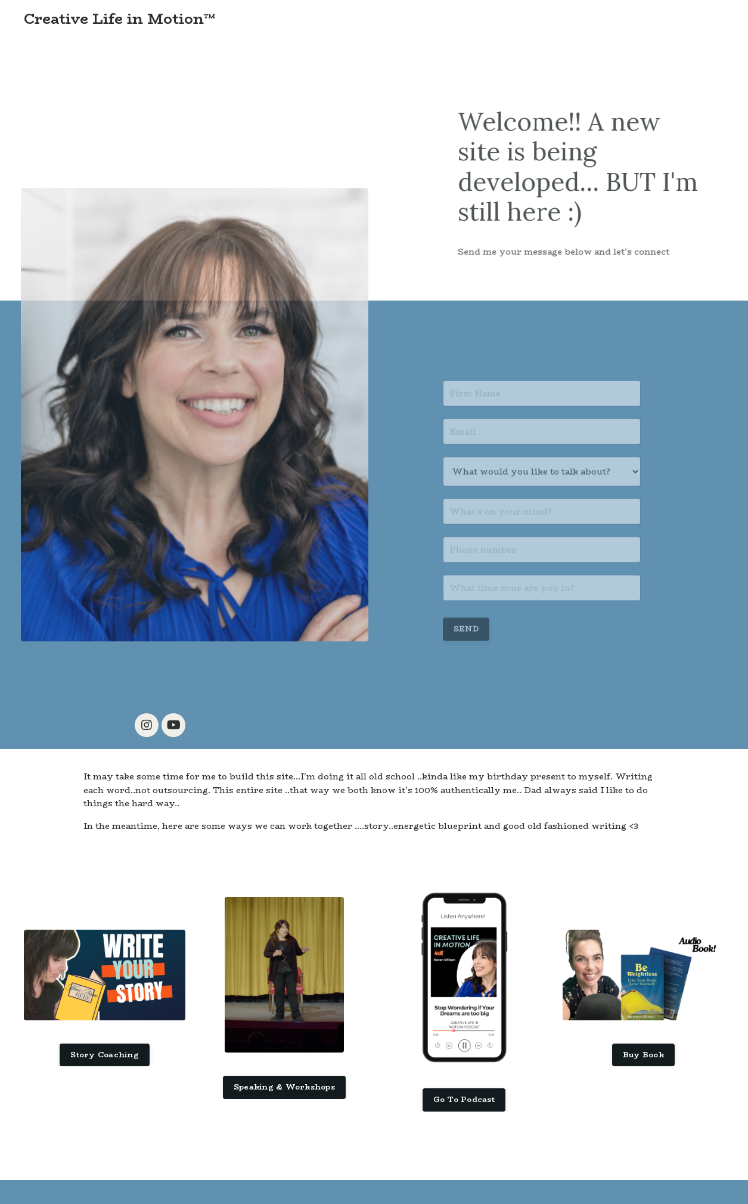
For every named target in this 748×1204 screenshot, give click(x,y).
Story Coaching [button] (104, 1054)
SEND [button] (466, 645)
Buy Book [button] (643, 1054)
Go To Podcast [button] (464, 1099)
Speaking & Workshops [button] (284, 1086)
